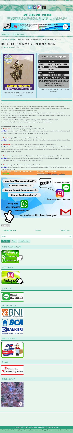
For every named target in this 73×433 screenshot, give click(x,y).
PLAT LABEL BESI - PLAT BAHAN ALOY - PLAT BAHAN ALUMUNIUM (28, 44)
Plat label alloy (11, 39)
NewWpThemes (13, 430)
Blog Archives (24, 241)
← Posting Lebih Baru (9, 230)
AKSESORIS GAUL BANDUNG (37, 15)
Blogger (56, 427)
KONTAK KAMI (18, 34)
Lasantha (33, 430)
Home (4, 39)
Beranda (5, 34)
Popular (5, 241)
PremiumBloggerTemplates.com (46, 430)
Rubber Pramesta (8, 47)
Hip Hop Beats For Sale (64, 430)
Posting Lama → (66, 230)
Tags (13, 241)
